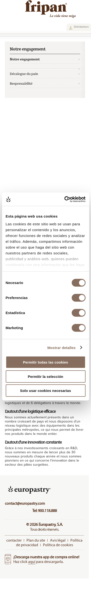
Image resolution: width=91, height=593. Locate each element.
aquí (31, 561)
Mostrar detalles (61, 347)
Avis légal (58, 540)
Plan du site (35, 540)
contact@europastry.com (25, 503)
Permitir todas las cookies (45, 362)
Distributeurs (81, 26)
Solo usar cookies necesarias (45, 391)
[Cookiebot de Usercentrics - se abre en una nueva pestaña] (64, 199)
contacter (14, 540)
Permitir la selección (45, 376)
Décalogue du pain (24, 74)
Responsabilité (21, 83)
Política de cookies (58, 545)
